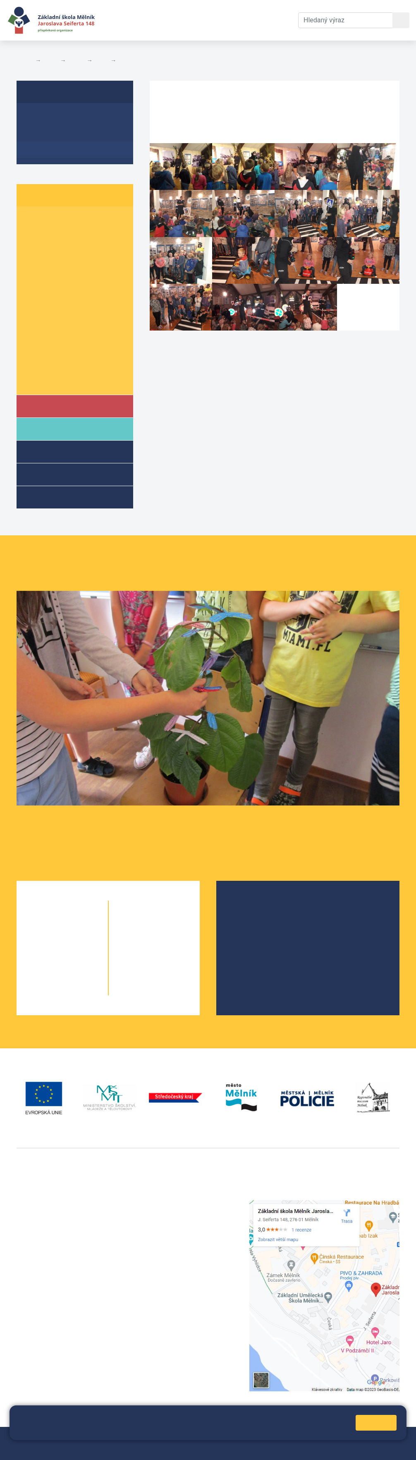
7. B (66, 316)
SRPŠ (244, 958)
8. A (33, 332)
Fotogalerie (135, 60)
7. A (33, 316)
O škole (247, 905)
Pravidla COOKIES (121, 1448)
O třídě (37, 117)
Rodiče (50, 428)
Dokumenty (229, 20)
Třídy (76, 60)
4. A (33, 268)
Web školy (384, 1438)
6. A (102, 60)
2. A (33, 236)
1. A (33, 220)
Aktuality (41, 133)
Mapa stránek (191, 1438)
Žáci (50, 60)
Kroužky (51, 496)
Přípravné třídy (63, 473)
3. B (66, 252)
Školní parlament (54, 380)
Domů (24, 60)
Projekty (248, 932)
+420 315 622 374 (177, 1204)
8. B (66, 332)
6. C (99, 300)
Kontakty (273, 20)
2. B (66, 236)
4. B (66, 268)
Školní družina (62, 451)
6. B (66, 300)
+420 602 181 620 (44, 1318)
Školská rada (255, 919)
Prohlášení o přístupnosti (53, 1448)
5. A (33, 284)
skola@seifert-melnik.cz (186, 1234)
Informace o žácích (58, 364)
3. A (33, 252)
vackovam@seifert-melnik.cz (60, 1328)
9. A (33, 348)
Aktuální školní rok (167, 20)
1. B (66, 220)
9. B (66, 348)
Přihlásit (228, 1438)
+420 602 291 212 (177, 1214)
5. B (66, 284)
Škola (49, 405)
